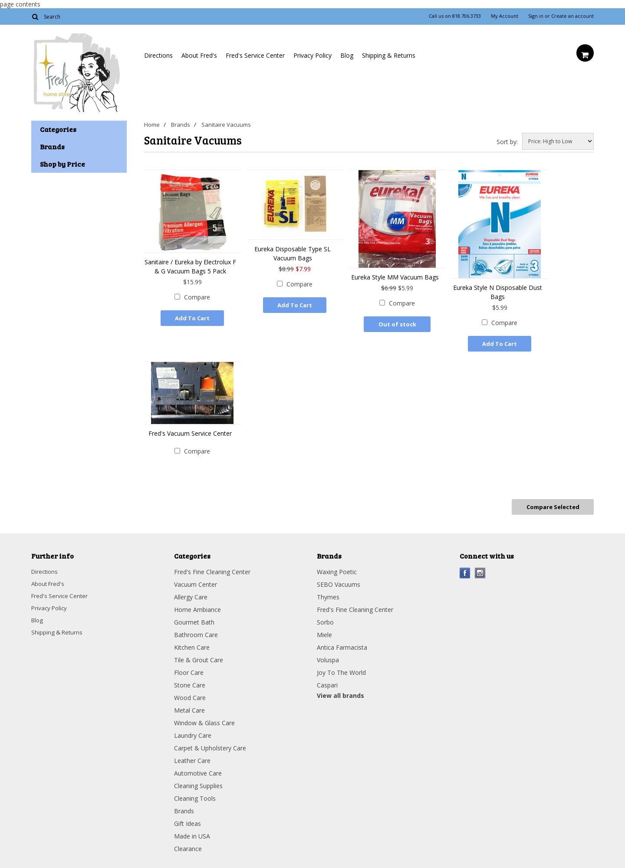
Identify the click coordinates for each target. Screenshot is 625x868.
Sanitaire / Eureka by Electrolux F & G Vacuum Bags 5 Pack (190, 266)
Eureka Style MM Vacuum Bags (395, 277)
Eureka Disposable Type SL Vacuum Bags (292, 253)
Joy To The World (341, 668)
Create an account (572, 16)
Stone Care (189, 681)
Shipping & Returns (388, 55)
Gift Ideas (187, 819)
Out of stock (397, 324)
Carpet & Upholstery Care (210, 744)
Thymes (328, 593)
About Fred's (199, 55)
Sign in (535, 16)
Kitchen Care (192, 643)
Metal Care (189, 706)
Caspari (327, 681)
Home (152, 124)
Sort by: (507, 142)
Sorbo (325, 618)
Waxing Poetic (337, 567)
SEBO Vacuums (338, 580)
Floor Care (189, 668)
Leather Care (192, 756)
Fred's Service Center (255, 55)
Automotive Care (198, 769)
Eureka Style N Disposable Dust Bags (497, 292)
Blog (346, 55)
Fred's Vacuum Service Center (190, 432)
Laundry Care (192, 731)
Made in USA (192, 832)
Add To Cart (192, 318)
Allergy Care (190, 593)
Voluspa (328, 655)
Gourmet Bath (194, 618)
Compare (197, 297)
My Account (504, 16)
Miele (324, 630)
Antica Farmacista (342, 643)
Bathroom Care (196, 630)
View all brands (340, 691)
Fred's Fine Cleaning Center (212, 567)
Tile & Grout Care (198, 655)
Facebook (465, 568)
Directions (158, 55)
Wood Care (190, 693)
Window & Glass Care (204, 718)
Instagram (480, 568)
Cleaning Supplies (198, 781)
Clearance (188, 844)
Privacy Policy (312, 55)
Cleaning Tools (195, 794)
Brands (182, 124)
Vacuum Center (195, 580)
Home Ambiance (197, 605)
